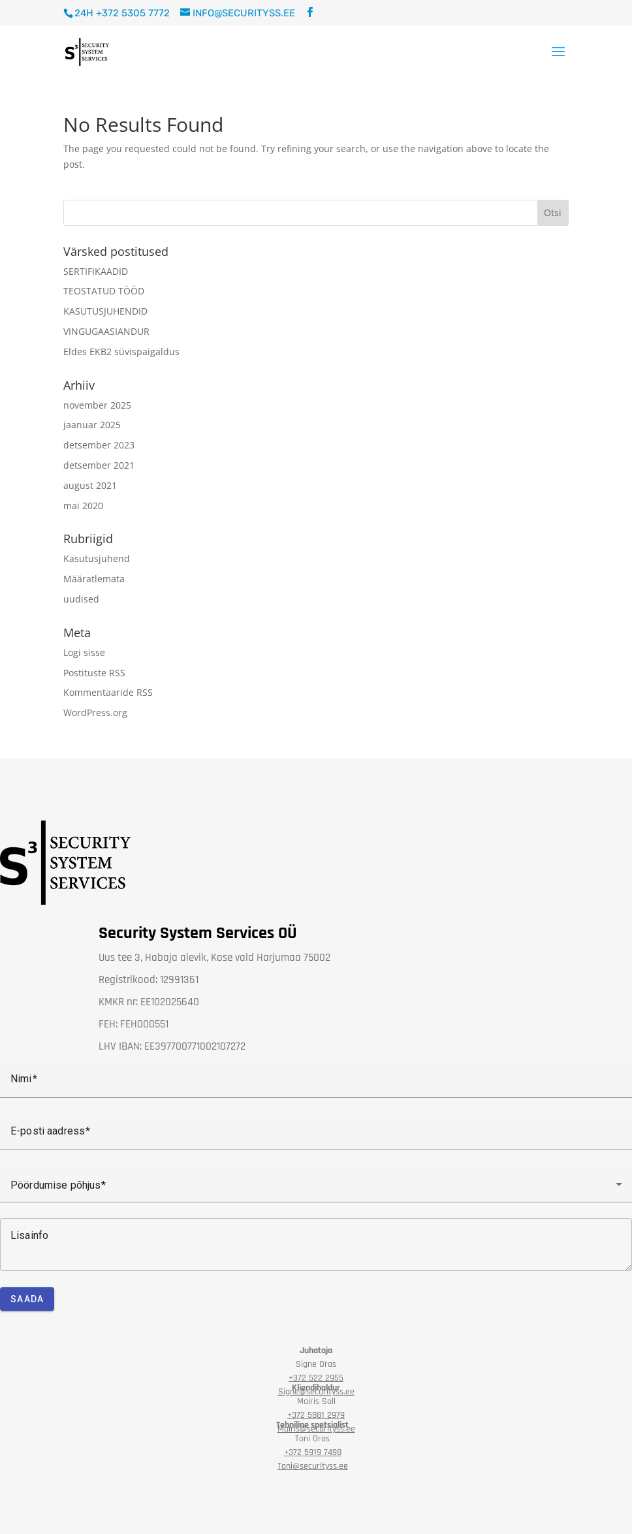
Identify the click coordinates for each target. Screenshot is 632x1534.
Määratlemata (94, 578)
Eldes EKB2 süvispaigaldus (121, 351)
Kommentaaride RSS (108, 692)
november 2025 (97, 405)
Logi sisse (84, 652)
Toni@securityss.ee (312, 1466)
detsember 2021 (98, 465)
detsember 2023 (98, 445)
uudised (81, 599)
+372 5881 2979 (316, 1415)
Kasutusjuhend (96, 558)
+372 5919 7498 (312, 1452)
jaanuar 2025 (92, 424)
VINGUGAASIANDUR (106, 331)
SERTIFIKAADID (95, 271)
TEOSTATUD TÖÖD (103, 291)
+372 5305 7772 (133, 13)
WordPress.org (95, 712)
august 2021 (90, 485)
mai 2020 (83, 505)
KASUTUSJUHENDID (105, 311)
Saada (27, 1299)
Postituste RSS (94, 672)
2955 (316, 1378)
